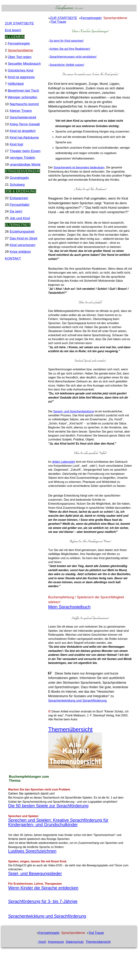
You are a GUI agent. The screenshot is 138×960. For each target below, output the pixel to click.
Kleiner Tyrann (21, 111)
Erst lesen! (13, 30)
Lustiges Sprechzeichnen (32, 851)
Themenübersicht (70, 729)
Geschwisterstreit (23, 117)
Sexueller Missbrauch (24, 63)
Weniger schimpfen (22, 97)
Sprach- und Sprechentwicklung (73, 411)
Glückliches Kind (20, 70)
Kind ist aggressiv (21, 77)
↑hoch (42, 942)
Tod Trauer (58, 22)
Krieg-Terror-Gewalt (25, 124)
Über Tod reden (19, 57)
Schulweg (17, 184)
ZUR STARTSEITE (19, 23)
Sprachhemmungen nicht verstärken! (73, 56)
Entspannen (19, 198)
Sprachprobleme (20, 50)
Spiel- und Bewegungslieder (35, 873)
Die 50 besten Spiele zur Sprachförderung (48, 805)
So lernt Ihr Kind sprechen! (67, 40)
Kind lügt (16, 144)
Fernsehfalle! (20, 205)
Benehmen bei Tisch (23, 90)
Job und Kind (20, 218)
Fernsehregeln (19, 43)
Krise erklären (20, 251)
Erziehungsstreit (22, 231)
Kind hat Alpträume (24, 137)
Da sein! (16, 211)
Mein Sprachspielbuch (69, 606)
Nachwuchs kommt (24, 104)
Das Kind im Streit (23, 238)
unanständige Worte (25, 164)
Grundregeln (19, 178)
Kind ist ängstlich (23, 131)
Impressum (56, 942)
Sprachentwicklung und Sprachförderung (77, 700)
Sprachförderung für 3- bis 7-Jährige (43, 901)
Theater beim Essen (25, 151)
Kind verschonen (22, 245)
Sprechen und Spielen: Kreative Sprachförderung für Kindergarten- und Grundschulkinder (58, 822)
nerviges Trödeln (22, 157)
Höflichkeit (16, 84)
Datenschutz (75, 942)
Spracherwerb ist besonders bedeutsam (79, 167)
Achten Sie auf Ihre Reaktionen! (70, 48)
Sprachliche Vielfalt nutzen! (67, 64)
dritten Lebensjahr (63, 461)
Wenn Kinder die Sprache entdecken (43, 887)
